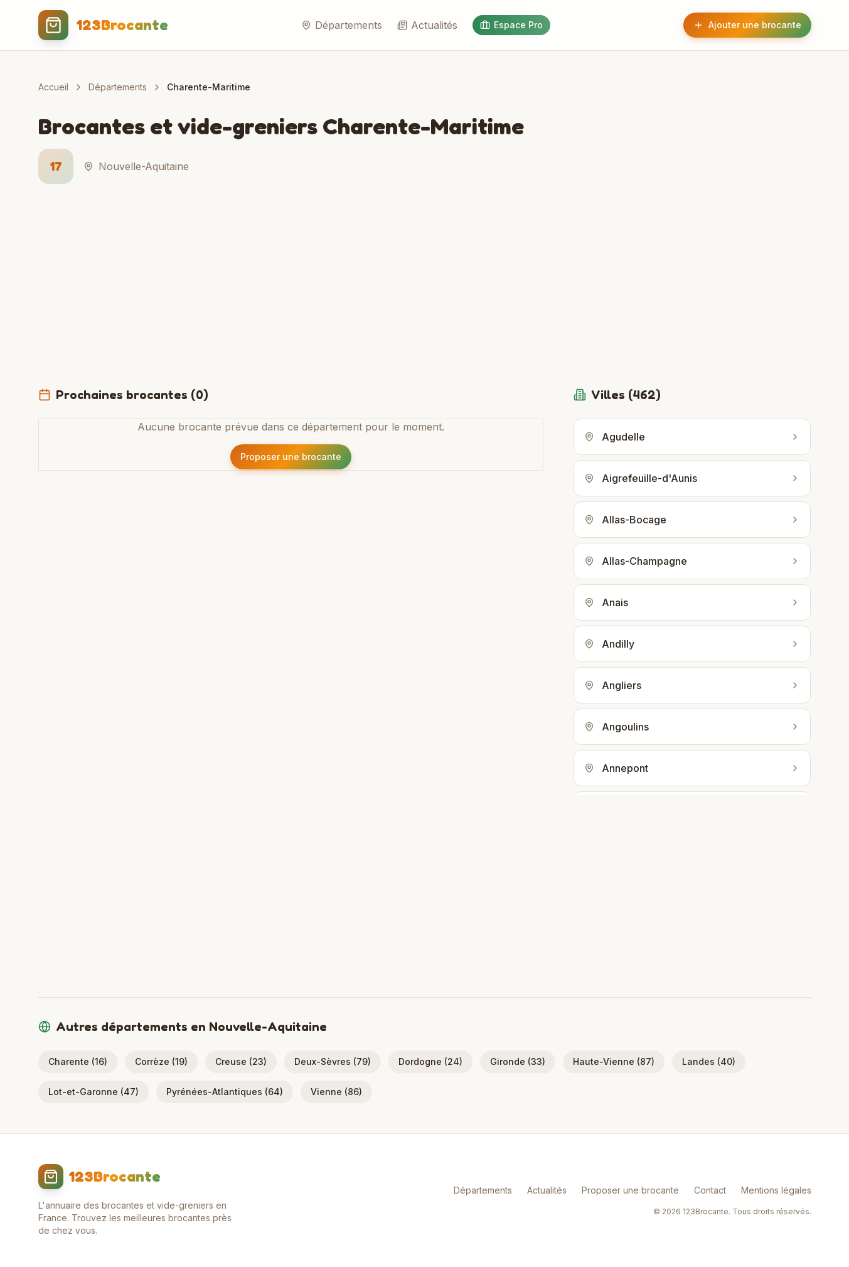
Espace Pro (511, 24)
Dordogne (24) (430, 1061)
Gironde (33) (517, 1061)
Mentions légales (776, 1190)
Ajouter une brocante (747, 24)
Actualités (427, 25)
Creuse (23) (241, 1061)
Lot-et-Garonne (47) (93, 1091)
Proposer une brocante (630, 1190)
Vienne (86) (336, 1091)
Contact (710, 1190)
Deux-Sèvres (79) (332, 1061)
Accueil (53, 87)
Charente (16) (77, 1061)
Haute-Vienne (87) (613, 1061)
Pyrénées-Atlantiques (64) (224, 1091)
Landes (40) (708, 1061)
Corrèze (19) (161, 1061)
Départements (341, 25)
